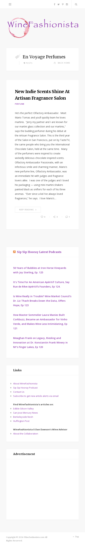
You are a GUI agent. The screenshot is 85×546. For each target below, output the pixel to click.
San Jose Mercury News (25, 412)
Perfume (19, 104)
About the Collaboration (25, 433)
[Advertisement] (42, 489)
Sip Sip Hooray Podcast (25, 387)
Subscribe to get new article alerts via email (36, 395)
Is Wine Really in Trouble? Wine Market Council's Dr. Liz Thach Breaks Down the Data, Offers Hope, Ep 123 (42, 301)
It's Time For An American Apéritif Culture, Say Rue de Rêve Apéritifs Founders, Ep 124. (41, 284)
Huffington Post (21, 421)
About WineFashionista (25, 383)
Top (75, 537)
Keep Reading (28, 209)
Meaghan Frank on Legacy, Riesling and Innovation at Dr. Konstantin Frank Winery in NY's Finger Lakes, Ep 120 (40, 342)
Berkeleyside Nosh (23, 416)
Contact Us (18, 391)
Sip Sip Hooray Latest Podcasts (39, 252)
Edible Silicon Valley (23, 408)
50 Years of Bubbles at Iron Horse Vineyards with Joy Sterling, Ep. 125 (39, 270)
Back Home (61, 62)
